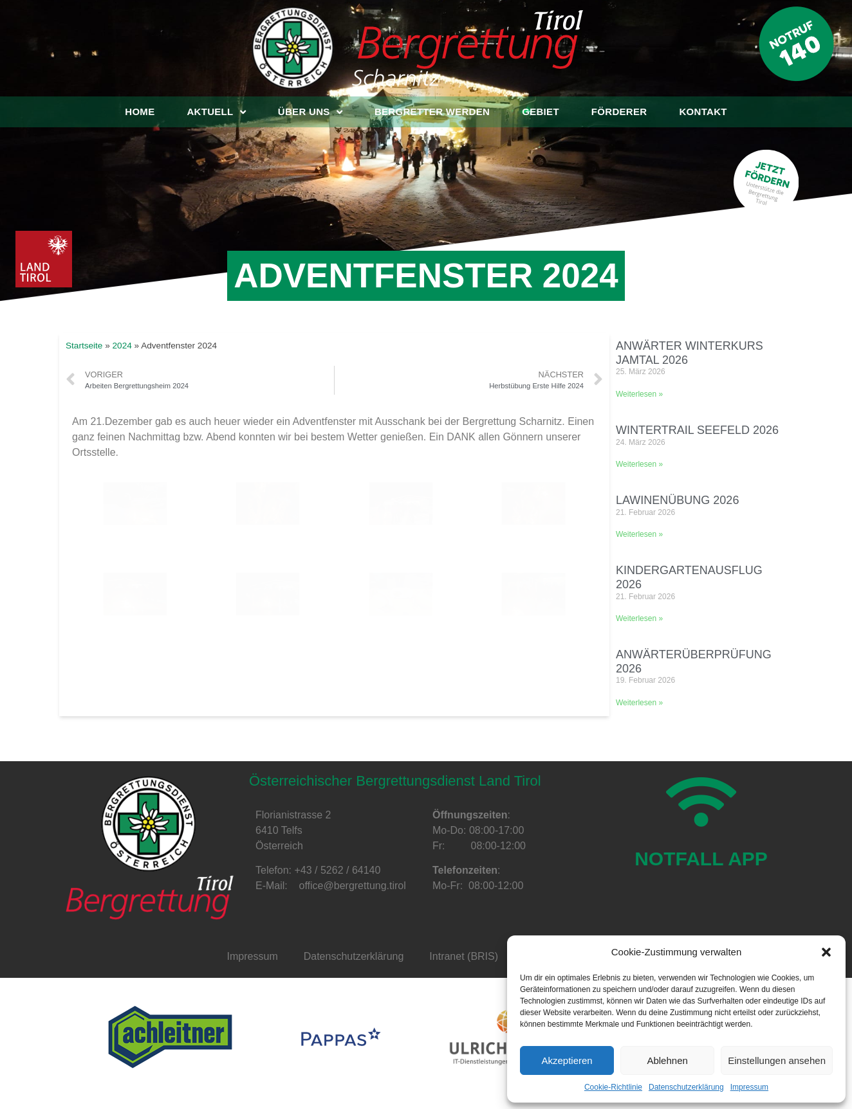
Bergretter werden (432, 111)
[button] (826, 952)
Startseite (84, 345)
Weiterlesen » (639, 394)
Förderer (619, 111)
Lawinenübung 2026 (677, 500)
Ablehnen (667, 1060)
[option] (170, 1037)
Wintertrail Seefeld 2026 (697, 430)
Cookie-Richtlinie (613, 1087)
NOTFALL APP (701, 887)
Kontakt (703, 111)
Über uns (310, 112)
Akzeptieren (566, 1060)
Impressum (749, 1087)
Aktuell (216, 112)
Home (139, 111)
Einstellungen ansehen (777, 1060)
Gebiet (540, 111)
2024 (122, 345)
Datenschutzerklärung (686, 1087)
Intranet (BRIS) (463, 956)
